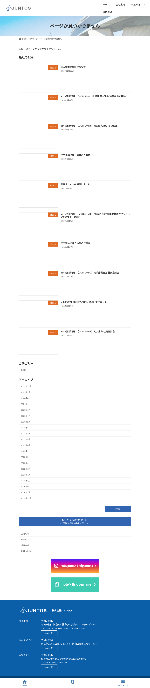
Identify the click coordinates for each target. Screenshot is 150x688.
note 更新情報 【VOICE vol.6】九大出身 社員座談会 (88, 331)
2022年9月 (25, 439)
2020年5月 (25, 492)
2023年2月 (25, 422)
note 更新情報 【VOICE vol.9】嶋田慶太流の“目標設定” (89, 125)
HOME (24, 683)
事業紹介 (135, 4)
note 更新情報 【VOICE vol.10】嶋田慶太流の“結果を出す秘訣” (94, 96)
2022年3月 (25, 469)
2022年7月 (25, 451)
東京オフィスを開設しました (75, 184)
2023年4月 (25, 416)
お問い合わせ (27, 551)
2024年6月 (25, 398)
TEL (72, 683)
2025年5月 (25, 392)
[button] (49, 633)
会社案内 (25, 533)
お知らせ (25, 370)
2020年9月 (25, 486)
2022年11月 (26, 427)
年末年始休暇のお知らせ (73, 67)
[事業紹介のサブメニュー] (144, 4)
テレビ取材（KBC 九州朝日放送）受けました (84, 302)
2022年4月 (25, 463)
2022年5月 (25, 457)
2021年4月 (25, 475)
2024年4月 (25, 404)
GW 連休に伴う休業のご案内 (75, 155)
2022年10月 (26, 433)
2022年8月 (25, 445)
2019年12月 (26, 498)
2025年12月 (26, 386)
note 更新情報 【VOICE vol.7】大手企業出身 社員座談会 (90, 272)
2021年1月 (25, 480)
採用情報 (25, 545)
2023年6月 (25, 410)
